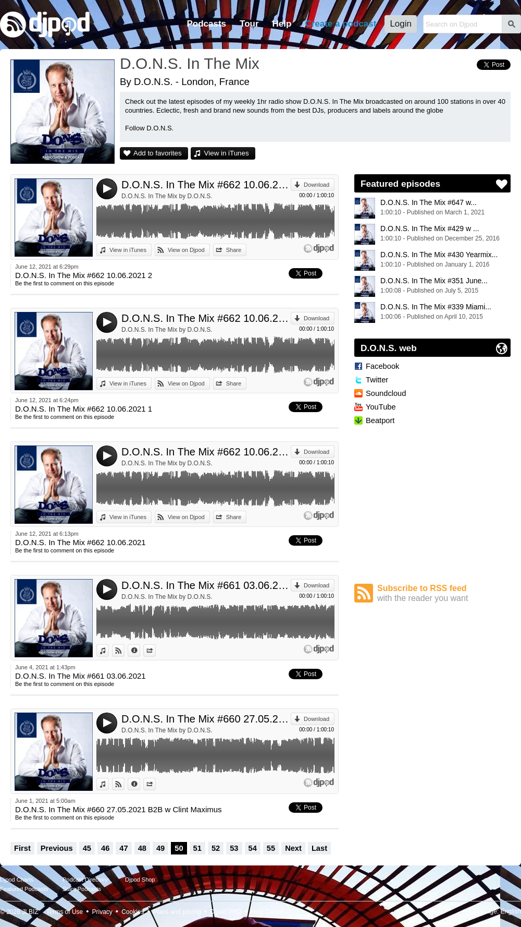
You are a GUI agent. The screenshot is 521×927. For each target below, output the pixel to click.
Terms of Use (64, 912)
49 (160, 848)
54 (253, 848)
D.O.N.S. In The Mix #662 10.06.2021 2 (206, 184)
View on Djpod (186, 250)
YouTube (381, 407)
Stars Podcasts (82, 889)
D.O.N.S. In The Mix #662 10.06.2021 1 (206, 318)
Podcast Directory (85, 879)
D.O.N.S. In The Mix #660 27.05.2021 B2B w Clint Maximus (206, 719)
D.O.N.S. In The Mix (189, 63)
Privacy (102, 912)
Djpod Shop (140, 879)
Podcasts (206, 24)
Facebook (382, 366)
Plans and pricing (177, 912)
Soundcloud (386, 393)
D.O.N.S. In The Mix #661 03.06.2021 (206, 585)
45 (87, 848)
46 (105, 848)
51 (197, 848)
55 (271, 848)
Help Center (267, 912)
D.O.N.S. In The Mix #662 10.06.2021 (206, 452)
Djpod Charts (16, 879)
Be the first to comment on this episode (64, 283)
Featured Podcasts (24, 889)
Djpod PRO (226, 912)
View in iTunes (226, 153)
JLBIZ (30, 912)
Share (233, 250)
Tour (249, 24)
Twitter (377, 380)
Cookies (132, 912)
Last (319, 848)
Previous (57, 848)
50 (179, 848)
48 (142, 848)
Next (293, 848)
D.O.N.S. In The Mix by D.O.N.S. (167, 196)
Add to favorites (157, 153)
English (511, 911)
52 (216, 848)
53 (234, 848)
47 (123, 848)
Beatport (380, 420)
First (22, 848)
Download (316, 185)
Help (282, 24)
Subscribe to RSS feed (444, 593)
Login (401, 24)
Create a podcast (340, 24)
